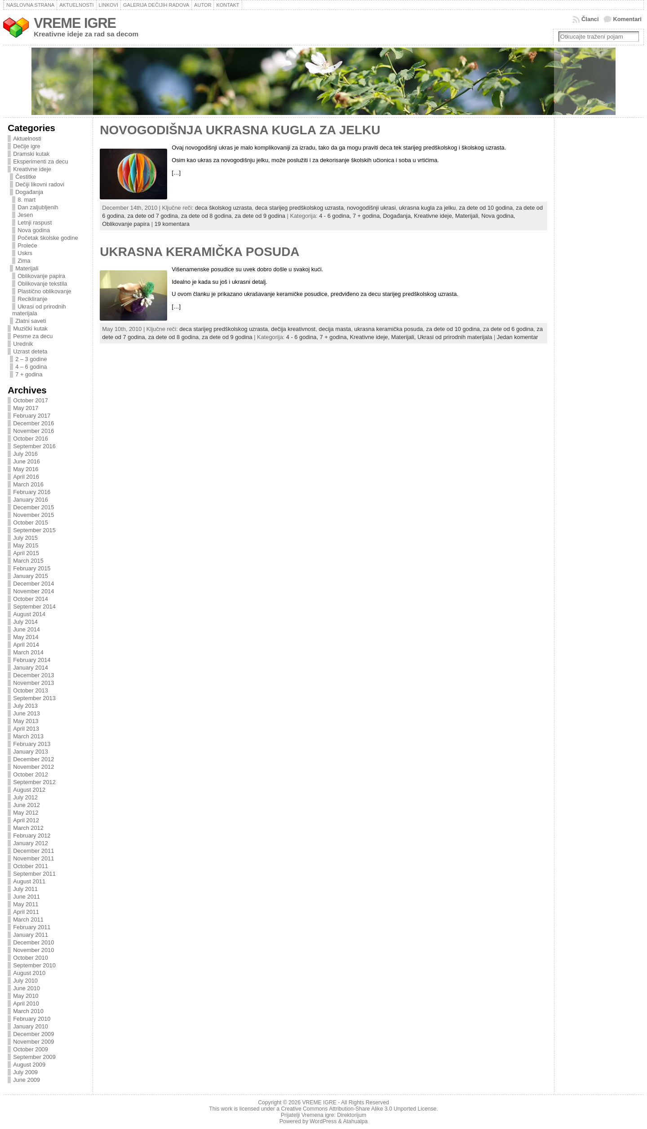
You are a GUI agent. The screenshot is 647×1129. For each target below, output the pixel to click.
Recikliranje (32, 298)
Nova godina (34, 230)
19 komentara (172, 224)
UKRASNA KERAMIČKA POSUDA (199, 252)
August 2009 (29, 1064)
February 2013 (31, 744)
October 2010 (30, 957)
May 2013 (25, 721)
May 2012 (25, 812)
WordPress (323, 1121)
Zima (24, 260)
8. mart (26, 199)
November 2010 (33, 950)
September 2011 (34, 873)
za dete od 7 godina (152, 215)
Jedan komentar (517, 337)
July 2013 (25, 705)
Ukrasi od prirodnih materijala (454, 337)
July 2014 (25, 621)
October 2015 (30, 522)
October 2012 (30, 774)
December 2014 (33, 583)
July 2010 (25, 980)
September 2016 (34, 446)
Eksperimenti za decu (40, 161)
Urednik (23, 343)
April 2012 (26, 820)
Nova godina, (498, 215)
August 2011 (29, 881)
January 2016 (30, 499)
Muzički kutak (30, 328)
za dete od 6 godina (508, 329)
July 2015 (25, 537)
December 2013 (33, 675)
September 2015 (34, 530)
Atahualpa (355, 1121)
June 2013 (26, 713)
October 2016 (30, 438)
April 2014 (26, 644)
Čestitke (25, 176)
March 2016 (28, 484)
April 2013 (26, 728)
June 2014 (26, 629)
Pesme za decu (33, 336)
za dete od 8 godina (206, 215)
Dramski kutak (31, 153)
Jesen (25, 215)
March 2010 (28, 1011)
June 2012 (26, 805)
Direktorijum (351, 1115)
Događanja (29, 192)
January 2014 (30, 667)
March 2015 (28, 560)
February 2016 (31, 492)
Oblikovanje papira (41, 276)
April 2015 (26, 553)
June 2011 (26, 896)
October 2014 (30, 598)
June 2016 (26, 461)
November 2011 (33, 858)
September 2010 (34, 965)
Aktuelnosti (27, 138)
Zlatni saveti (30, 321)
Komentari (627, 19)
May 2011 (25, 904)
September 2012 (34, 782)
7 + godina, (368, 215)
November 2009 (33, 1041)
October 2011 (30, 866)
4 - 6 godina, (336, 215)
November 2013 (33, 682)
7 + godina (28, 374)
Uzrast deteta (30, 351)
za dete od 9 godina (260, 215)
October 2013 (30, 690)
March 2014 (28, 652)
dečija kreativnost (293, 329)
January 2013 (30, 751)
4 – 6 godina (31, 366)
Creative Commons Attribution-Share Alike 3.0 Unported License (358, 1109)
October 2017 (30, 400)
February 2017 (31, 415)
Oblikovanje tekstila (42, 283)
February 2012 (31, 835)
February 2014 (31, 660)
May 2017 (25, 408)
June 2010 (26, 988)
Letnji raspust (35, 222)
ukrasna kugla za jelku (427, 207)
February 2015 (31, 568)
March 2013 (28, 736)
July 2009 (25, 1072)
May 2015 (25, 545)
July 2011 (25, 889)
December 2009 (33, 1034)
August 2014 (29, 614)
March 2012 (28, 828)
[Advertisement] (595, 268)
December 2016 (33, 423)
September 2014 (34, 606)
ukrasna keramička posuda (388, 329)
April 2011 (26, 911)
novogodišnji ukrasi (371, 207)
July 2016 (25, 453)
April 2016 (26, 476)
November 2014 (33, 591)
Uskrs (25, 253)
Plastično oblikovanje (44, 291)
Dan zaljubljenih (38, 207)
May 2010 (25, 995)
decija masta (335, 329)
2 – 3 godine (31, 359)
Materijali (26, 268)
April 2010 (26, 1003)
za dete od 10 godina (486, 207)
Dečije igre (26, 146)
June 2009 (26, 1079)
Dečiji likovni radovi (39, 184)
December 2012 (33, 759)
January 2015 (30, 576)
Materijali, (468, 215)
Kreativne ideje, (434, 215)
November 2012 (33, 766)
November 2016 (33, 431)
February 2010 (31, 1018)
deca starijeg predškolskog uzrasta (299, 207)
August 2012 (29, 789)
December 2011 (33, 850)
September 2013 (34, 698)
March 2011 (28, 919)
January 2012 (30, 843)
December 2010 (33, 942)
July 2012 (25, 797)
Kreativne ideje (32, 169)
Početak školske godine (48, 237)
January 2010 (30, 1026)
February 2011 (31, 927)
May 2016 (25, 469)
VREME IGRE (75, 23)
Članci (589, 19)
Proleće (27, 245)
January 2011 (30, 934)
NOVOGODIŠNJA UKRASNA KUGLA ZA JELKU (240, 130)
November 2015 (33, 515)
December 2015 (33, 507)
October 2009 (30, 1049)
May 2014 (25, 637)
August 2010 (29, 973)
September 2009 (34, 1057)
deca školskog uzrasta (223, 207)
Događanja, (398, 215)
